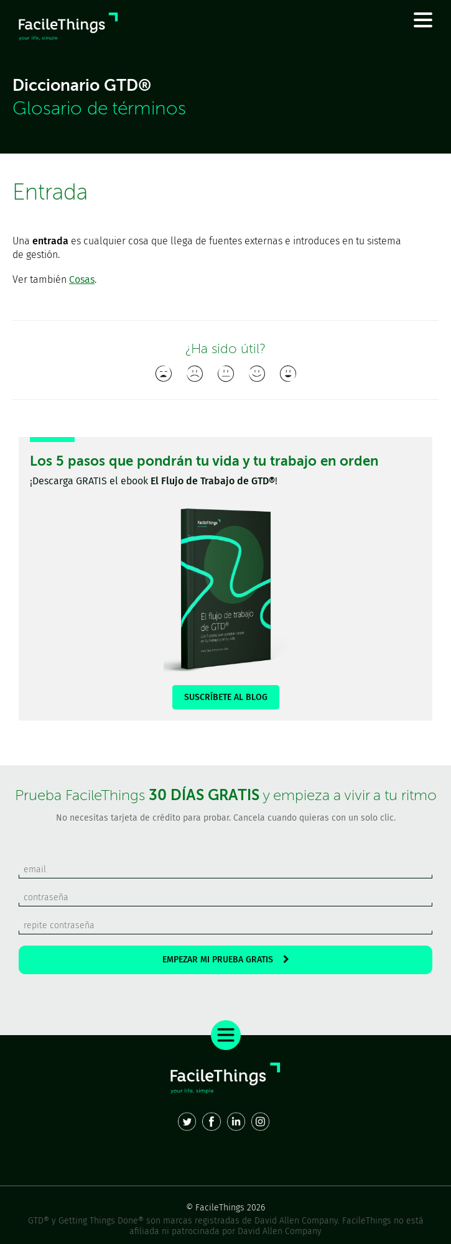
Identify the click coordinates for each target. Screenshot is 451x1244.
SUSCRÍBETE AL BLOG (225, 697)
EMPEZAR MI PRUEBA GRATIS (225, 959)
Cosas (82, 279)
